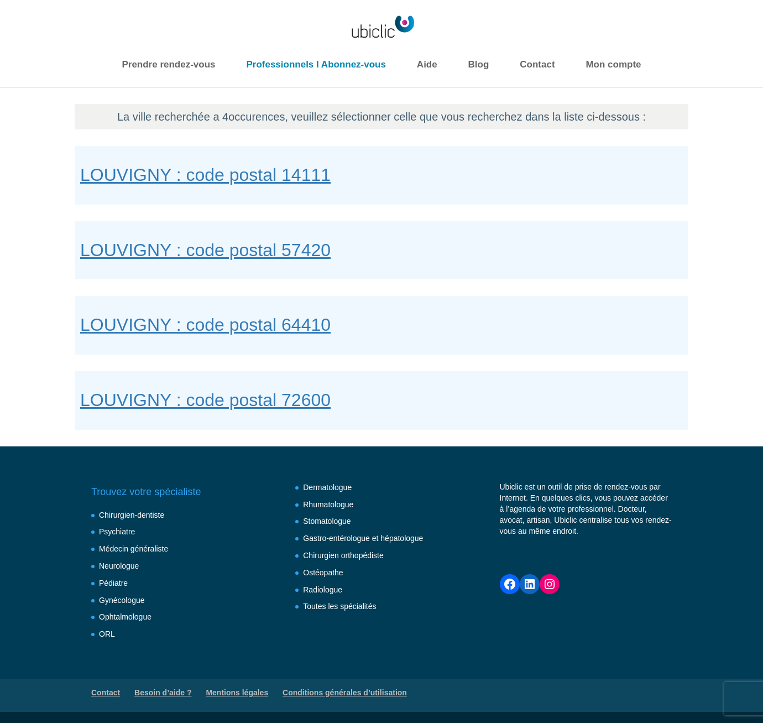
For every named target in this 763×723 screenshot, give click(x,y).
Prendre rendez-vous (168, 64)
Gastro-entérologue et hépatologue (363, 538)
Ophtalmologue (125, 616)
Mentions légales (237, 692)
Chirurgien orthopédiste (343, 555)
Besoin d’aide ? (162, 692)
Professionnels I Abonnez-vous (316, 64)
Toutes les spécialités (339, 606)
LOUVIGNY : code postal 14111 (205, 175)
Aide (427, 64)
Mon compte (613, 64)
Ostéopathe (323, 572)
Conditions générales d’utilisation (345, 692)
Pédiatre (113, 583)
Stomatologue (327, 521)
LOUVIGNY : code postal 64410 (205, 325)
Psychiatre (117, 531)
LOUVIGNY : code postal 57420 (205, 250)
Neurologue (119, 565)
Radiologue (322, 589)
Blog (478, 64)
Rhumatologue (328, 504)
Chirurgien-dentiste (131, 515)
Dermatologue (327, 487)
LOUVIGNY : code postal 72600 (205, 400)
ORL (107, 634)
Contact (537, 64)
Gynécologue (122, 600)
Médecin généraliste (133, 548)
